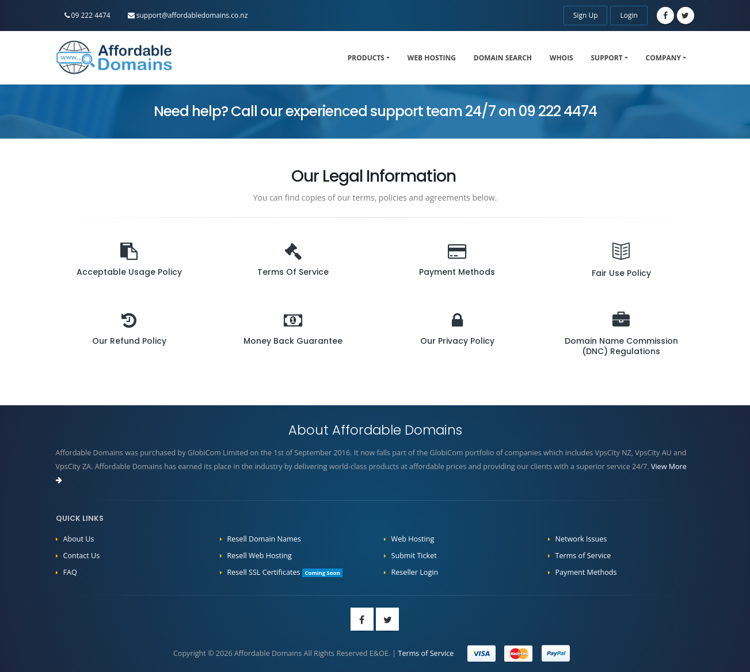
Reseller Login (415, 572)
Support (607, 58)
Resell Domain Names (264, 539)
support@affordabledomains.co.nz (188, 15)
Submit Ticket (414, 555)
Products (366, 58)
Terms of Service (583, 555)
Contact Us (81, 555)
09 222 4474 (87, 15)
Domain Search (503, 58)
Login (628, 15)
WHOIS (561, 58)
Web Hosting (432, 58)
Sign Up (585, 15)
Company (664, 58)
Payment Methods (586, 572)
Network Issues (581, 539)
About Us (78, 539)
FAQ (70, 572)
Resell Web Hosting (259, 555)
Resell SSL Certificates (285, 572)
